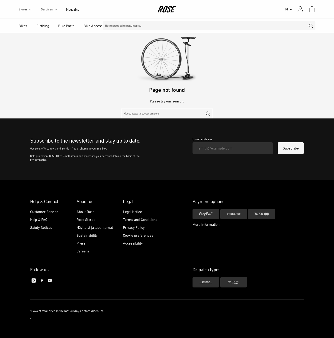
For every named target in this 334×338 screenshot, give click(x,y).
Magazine (72, 9)
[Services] (53, 9)
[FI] (289, 9)
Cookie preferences (138, 235)
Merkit (139, 26)
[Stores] (30, 9)
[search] (311, 25)
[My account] (300, 9)
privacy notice (38, 159)
